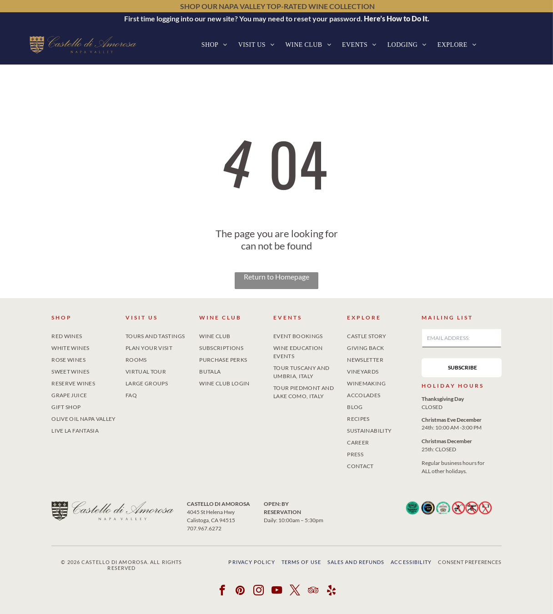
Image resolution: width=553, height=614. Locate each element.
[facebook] (222, 591)
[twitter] (295, 591)
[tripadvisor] (313, 591)
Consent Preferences (469, 562)
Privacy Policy (251, 562)
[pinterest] (240, 591)
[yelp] (331, 591)
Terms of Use (301, 562)
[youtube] (277, 591)
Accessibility (411, 562)
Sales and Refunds (356, 562)
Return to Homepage (276, 276)
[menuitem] (214, 45)
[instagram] (258, 591)
